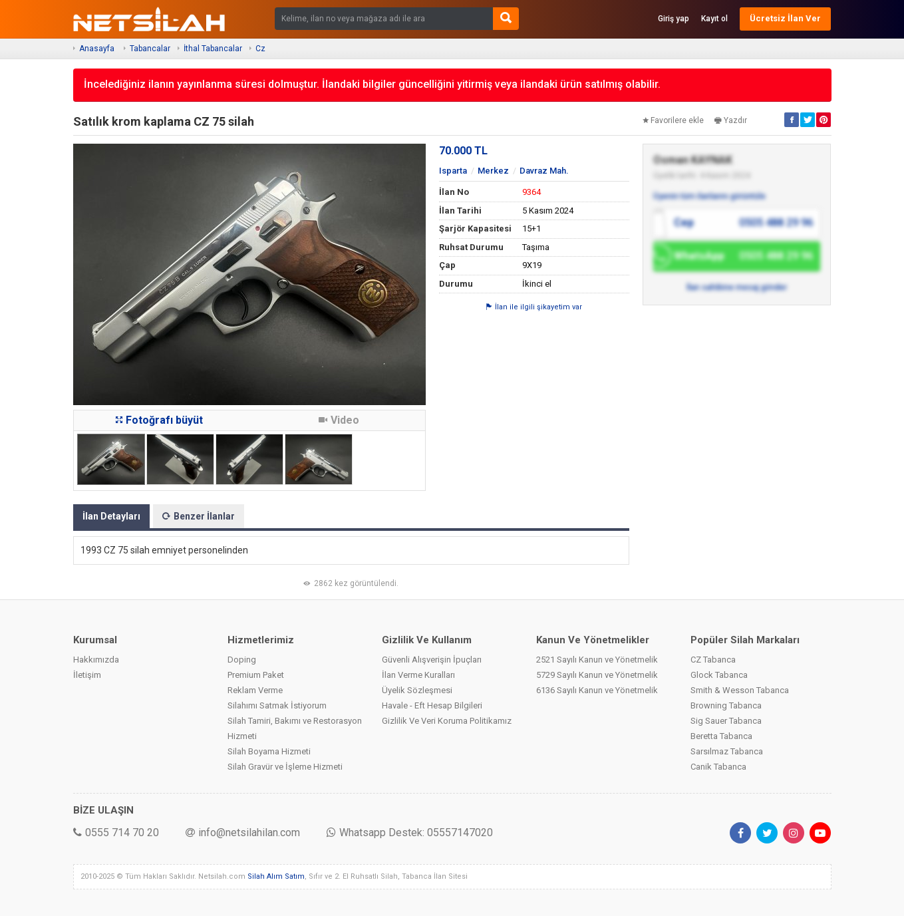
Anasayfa (96, 48)
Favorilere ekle (673, 120)
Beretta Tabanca (721, 736)
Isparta (453, 171)
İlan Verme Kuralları (418, 675)
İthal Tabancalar (213, 48)
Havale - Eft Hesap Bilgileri (432, 705)
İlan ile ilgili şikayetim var (534, 307)
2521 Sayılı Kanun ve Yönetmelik (597, 660)
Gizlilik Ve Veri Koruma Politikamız (447, 721)
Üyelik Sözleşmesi (417, 690)
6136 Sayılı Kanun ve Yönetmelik (597, 690)
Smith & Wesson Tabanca (739, 690)
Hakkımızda (96, 660)
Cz (260, 48)
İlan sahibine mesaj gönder (736, 287)
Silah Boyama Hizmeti (269, 751)
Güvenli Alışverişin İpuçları (432, 660)
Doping (241, 660)
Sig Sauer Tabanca (726, 721)
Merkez (493, 171)
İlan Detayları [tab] (111, 516)
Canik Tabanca (718, 767)
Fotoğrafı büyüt (159, 420)
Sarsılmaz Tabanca (726, 751)
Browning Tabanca (726, 705)
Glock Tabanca (719, 675)
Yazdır (730, 120)
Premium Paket (255, 675)
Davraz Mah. (544, 171)
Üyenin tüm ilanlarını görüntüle (709, 196)
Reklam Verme (255, 690)
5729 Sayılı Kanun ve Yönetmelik (597, 675)
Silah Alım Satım (276, 876)
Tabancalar (150, 48)
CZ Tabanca (713, 660)
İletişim (87, 675)
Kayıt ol (714, 18)
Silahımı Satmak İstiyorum (277, 705)
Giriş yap (673, 18)
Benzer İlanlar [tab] (198, 516)
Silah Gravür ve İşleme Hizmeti (285, 767)
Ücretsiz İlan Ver (785, 18)
